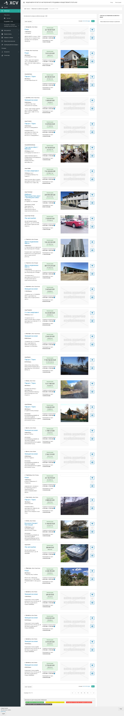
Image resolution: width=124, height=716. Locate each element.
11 (78, 692)
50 (86, 21)
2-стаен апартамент (32, 312)
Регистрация (118, 2)
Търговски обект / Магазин (31, 148)
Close (121, 708)
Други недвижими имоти (31, 242)
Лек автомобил (30, 218)
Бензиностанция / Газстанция (31, 524)
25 (84, 21)
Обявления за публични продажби (39, 8)
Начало (27, 8)
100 (88, 21)
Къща (27, 29)
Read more (3, 711)
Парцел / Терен (30, 76)
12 (81, 692)
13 (84, 692)
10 (82, 21)
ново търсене (28, 21)
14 (87, 692)
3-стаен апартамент (32, 171)
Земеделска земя (31, 100)
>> (93, 692)
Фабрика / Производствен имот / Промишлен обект (32, 195)
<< (72, 692)
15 (90, 692)
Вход (111, 2)
